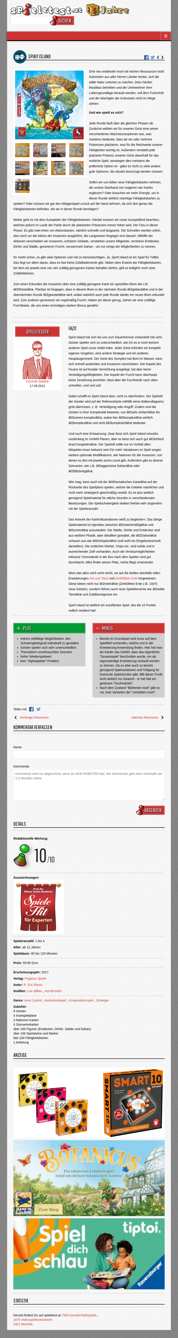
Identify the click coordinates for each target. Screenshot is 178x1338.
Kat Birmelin (53, 991)
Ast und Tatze (98, 578)
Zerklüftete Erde (126, 578)
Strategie (102, 1000)
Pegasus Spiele (35, 978)
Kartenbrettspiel (55, 1000)
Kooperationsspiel (81, 1000)
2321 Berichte (22, 1324)
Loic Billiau (34, 991)
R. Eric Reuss (33, 985)
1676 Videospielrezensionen (33, 1319)
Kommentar (21, 766)
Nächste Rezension (148, 717)
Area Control (33, 1000)
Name (17, 747)
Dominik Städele (37, 381)
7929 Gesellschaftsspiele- (79, 1315)
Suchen (62, 21)
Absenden (151, 810)
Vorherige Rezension (31, 717)
